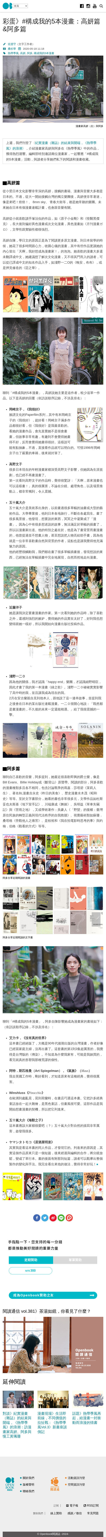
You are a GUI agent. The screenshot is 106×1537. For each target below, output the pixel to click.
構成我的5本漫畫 (44, 53)
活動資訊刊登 (76, 1477)
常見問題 (93, 1513)
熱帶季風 (13, 53)
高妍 (22, 53)
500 (78, 1271)
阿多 (29, 53)
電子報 (74, 1505)
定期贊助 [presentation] (30, 1260)
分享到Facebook (36, 1217)
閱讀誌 (10, 1484)
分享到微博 (53, 1217)
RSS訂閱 (93, 1505)
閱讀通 (55, 1484)
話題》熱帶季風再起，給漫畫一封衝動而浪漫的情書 (86, 1418)
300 (33, 1271)
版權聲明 (28, 1484)
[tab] (31, 1260)
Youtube (95, 6)
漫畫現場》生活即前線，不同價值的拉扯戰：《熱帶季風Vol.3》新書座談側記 (52, 1422)
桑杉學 (12, 48)
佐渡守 (12, 44)
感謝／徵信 (74, 1513)
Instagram (88, 6)
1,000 (33, 1280)
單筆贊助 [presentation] (75, 1260)
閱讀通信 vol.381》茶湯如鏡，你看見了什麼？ (47, 1311)
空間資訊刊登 (76, 1484)
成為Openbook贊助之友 (33, 1295)
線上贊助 (56, 1513)
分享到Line (61, 1217)
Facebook (82, 6)
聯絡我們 (28, 1491)
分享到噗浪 (69, 1217)
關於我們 (28, 1477)
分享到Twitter (44, 1217)
